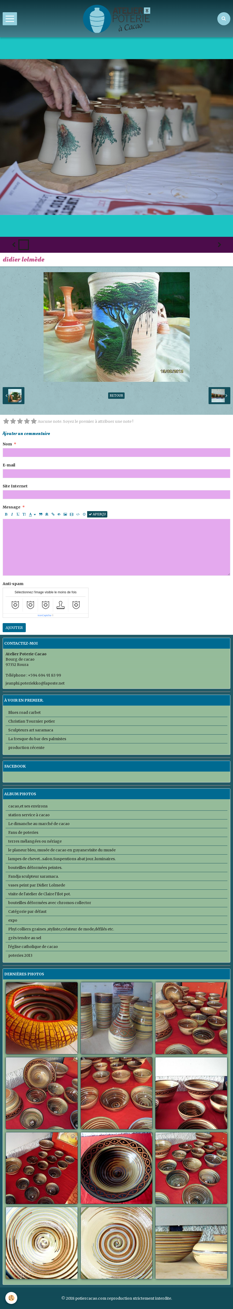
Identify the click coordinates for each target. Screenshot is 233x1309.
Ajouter (14, 627)
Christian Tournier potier (31, 721)
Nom (7, 444)
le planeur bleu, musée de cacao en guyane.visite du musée (62, 850)
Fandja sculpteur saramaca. (33, 876)
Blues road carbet (24, 712)
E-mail (9, 465)
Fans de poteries (23, 832)
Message (11, 507)
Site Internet (15, 486)
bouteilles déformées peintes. (35, 867)
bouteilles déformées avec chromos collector (49, 902)
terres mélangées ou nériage (35, 841)
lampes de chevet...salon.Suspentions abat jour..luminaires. (62, 858)
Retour (116, 395)
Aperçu (97, 514)
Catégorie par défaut (27, 911)
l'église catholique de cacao (33, 946)
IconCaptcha (44, 615)
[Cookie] (11, 1298)
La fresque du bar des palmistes (37, 738)
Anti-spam (13, 583)
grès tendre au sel (24, 937)
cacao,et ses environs (28, 806)
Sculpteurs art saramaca (30, 730)
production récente (26, 747)
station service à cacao (29, 815)
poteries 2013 (20, 955)
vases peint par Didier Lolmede (36, 885)
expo (12, 920)
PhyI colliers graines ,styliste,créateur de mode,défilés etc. (61, 929)
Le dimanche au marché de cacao (39, 823)
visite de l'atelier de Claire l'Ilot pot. (39, 894)
